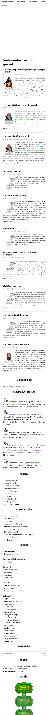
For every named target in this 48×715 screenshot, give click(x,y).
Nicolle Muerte (9, 599)
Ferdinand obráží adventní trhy (16, 107)
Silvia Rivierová (9, 605)
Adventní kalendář (11, 487)
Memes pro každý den (12, 501)
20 (33, 110)
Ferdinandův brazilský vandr (15, 287)
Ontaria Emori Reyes (22, 79)
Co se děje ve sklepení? (13, 460)
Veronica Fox (9, 613)
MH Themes (39, 706)
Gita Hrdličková (9, 583)
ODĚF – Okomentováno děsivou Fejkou (19, 506)
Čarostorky (8, 493)
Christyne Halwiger (11, 586)
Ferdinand (18, 146)
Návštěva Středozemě (12, 257)
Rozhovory (8, 465)
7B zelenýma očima (11, 452)
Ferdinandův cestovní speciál (15, 495)
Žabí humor (8, 511)
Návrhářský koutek (11, 503)
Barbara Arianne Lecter (13, 557)
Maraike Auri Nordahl (12, 541)
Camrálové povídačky (12, 457)
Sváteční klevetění (10, 471)
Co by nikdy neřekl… (11, 490)
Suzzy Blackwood (10, 610)
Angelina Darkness (10, 570)
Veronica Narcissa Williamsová (15, 562)
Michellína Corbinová (12, 594)
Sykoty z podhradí (10, 473)
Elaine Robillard (10, 575)
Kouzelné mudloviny (11, 463)
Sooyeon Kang (9, 608)
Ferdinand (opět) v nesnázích (16, 316)
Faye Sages (8, 533)
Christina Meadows (11, 525)
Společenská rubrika (11, 468)
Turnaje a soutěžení (11, 476)
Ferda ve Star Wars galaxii (14, 167)
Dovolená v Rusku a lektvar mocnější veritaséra (19, 225)
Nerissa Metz (19, 46)
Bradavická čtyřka (10, 455)
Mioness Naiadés (10, 560)
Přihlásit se (7, 696)
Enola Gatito (8, 578)
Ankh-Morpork (9, 200)
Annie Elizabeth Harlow (12, 573)
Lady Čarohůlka (10, 589)
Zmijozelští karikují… (11, 509)
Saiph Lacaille (18, 319)
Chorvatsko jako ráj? (12, 143)
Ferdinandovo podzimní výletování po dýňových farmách (24, 42)
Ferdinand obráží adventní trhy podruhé (21, 76)
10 (33, 79)
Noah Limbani (9, 602)
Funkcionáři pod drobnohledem (16, 498)
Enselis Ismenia (10, 581)
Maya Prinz (8, 546)
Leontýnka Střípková (12, 591)
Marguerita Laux (10, 544)
